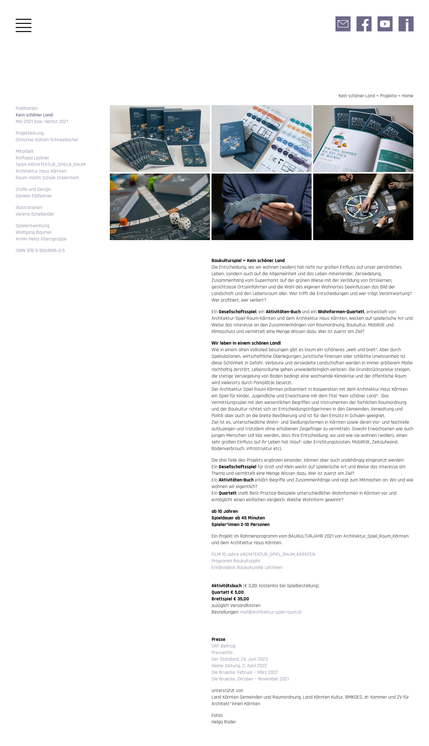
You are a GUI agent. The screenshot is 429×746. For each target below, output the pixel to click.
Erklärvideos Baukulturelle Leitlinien (247, 567)
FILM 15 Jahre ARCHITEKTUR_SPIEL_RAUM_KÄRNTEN (263, 554)
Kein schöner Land (357, 96)
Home (407, 96)
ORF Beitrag (223, 646)
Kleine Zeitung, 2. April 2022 (239, 666)
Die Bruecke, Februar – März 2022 (245, 672)
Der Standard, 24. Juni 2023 (240, 659)
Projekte (388, 96)
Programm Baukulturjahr (236, 561)
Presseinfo (222, 652)
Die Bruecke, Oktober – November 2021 (250, 679)
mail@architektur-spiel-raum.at (271, 612)
